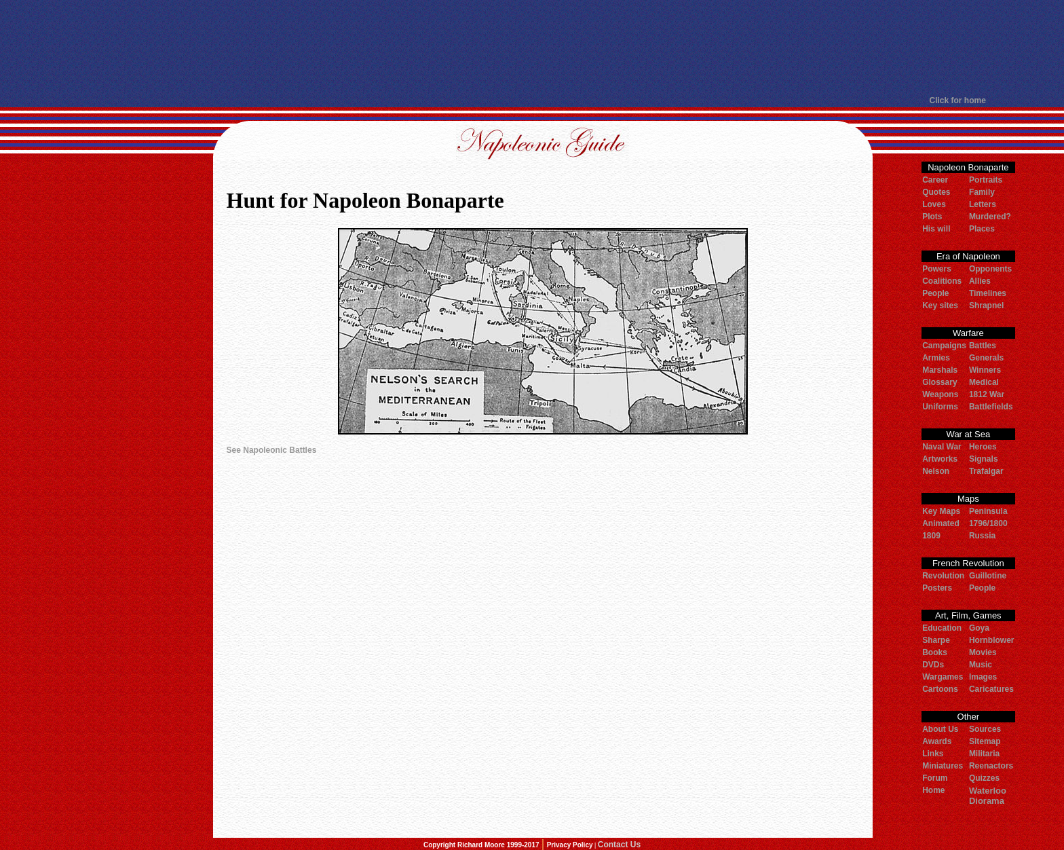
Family (982, 192)
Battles (982, 345)
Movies (983, 652)
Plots (932, 216)
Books (934, 652)
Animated (941, 523)
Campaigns (944, 345)
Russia (982, 535)
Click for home (958, 100)
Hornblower (991, 640)
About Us (940, 729)
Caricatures (991, 689)
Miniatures (942, 766)
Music (980, 664)
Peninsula (988, 511)
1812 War (986, 394)
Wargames (942, 677)
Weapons (940, 394)
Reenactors (991, 766)
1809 (931, 535)
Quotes (936, 192)
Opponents (990, 269)
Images (983, 677)
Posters (937, 588)
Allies (980, 281)
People (935, 293)
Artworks (939, 459)
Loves (934, 204)
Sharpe (936, 640)
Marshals (939, 370)
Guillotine (987, 575)
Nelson (935, 471)
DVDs (933, 664)
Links (932, 753)
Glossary (939, 382)
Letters (982, 204)
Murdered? (990, 216)
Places (982, 229)
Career (935, 180)
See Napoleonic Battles (272, 450)
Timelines (987, 293)
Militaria (984, 753)
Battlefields (991, 406)
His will (936, 229)
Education (942, 628)
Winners (985, 370)
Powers (936, 269)
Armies (936, 358)
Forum (934, 778)
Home (933, 790)
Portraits (985, 180)
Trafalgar (986, 471)
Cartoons (940, 689)
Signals (983, 459)
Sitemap (985, 741)
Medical (984, 382)
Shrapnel (986, 305)
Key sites (940, 305)
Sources (985, 729)
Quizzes (984, 778)
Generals (986, 358)
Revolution (943, 575)
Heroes (983, 446)
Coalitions (942, 281)
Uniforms (940, 406)
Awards (936, 741)
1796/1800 (988, 523)
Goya (979, 628)
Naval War (942, 446)
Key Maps (941, 511)
